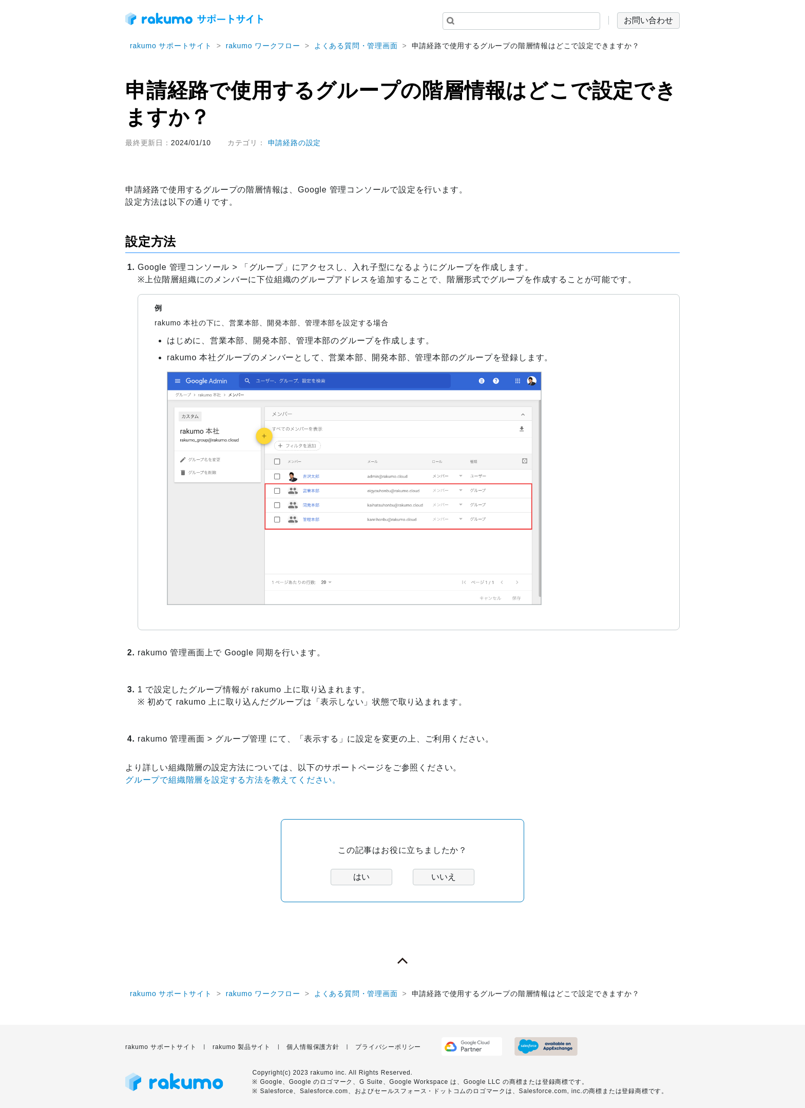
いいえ (443, 876)
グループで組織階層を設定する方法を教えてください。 (233, 779)
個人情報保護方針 (312, 1047)
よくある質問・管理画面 (356, 46)
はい (361, 876)
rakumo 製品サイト (242, 1047)
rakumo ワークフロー (263, 46)
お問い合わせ (648, 20)
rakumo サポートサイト (171, 46)
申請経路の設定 (294, 143)
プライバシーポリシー (388, 1047)
